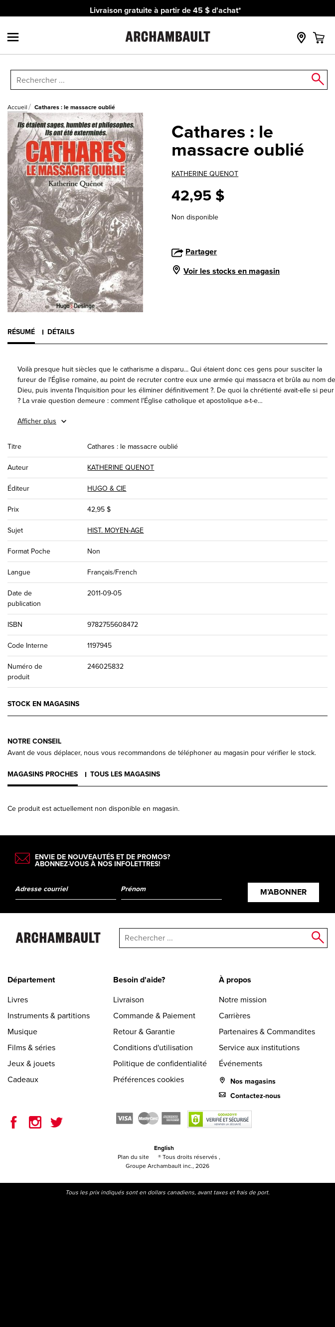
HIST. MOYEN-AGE (115, 530)
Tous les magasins (125, 774)
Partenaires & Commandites (267, 1031)
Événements (240, 1063)
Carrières (234, 1015)
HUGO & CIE (106, 488)
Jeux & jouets (31, 1063)
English (164, 1147)
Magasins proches (42, 774)
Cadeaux (22, 1079)
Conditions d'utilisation (153, 1047)
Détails (60, 332)
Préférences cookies (148, 1079)
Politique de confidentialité (160, 1063)
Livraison (128, 999)
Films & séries (31, 1047)
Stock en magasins (43, 704)
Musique (22, 1031)
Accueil (17, 107)
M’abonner (283, 892)
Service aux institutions (259, 1047)
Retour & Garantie (144, 1031)
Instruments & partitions (48, 1015)
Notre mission (243, 999)
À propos (235, 979)
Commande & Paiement (154, 1015)
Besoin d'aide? (139, 979)
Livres (17, 999)
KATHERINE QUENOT (204, 174)
